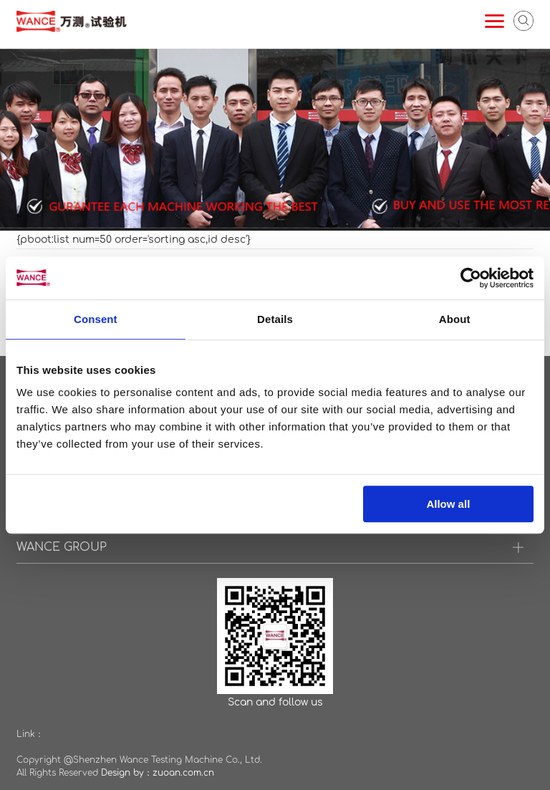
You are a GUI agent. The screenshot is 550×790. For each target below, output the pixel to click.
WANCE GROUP (61, 547)
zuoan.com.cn (183, 773)
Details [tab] (275, 319)
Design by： (127, 773)
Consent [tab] (95, 319)
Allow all (448, 504)
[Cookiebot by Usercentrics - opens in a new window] (471, 278)
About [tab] (455, 319)
